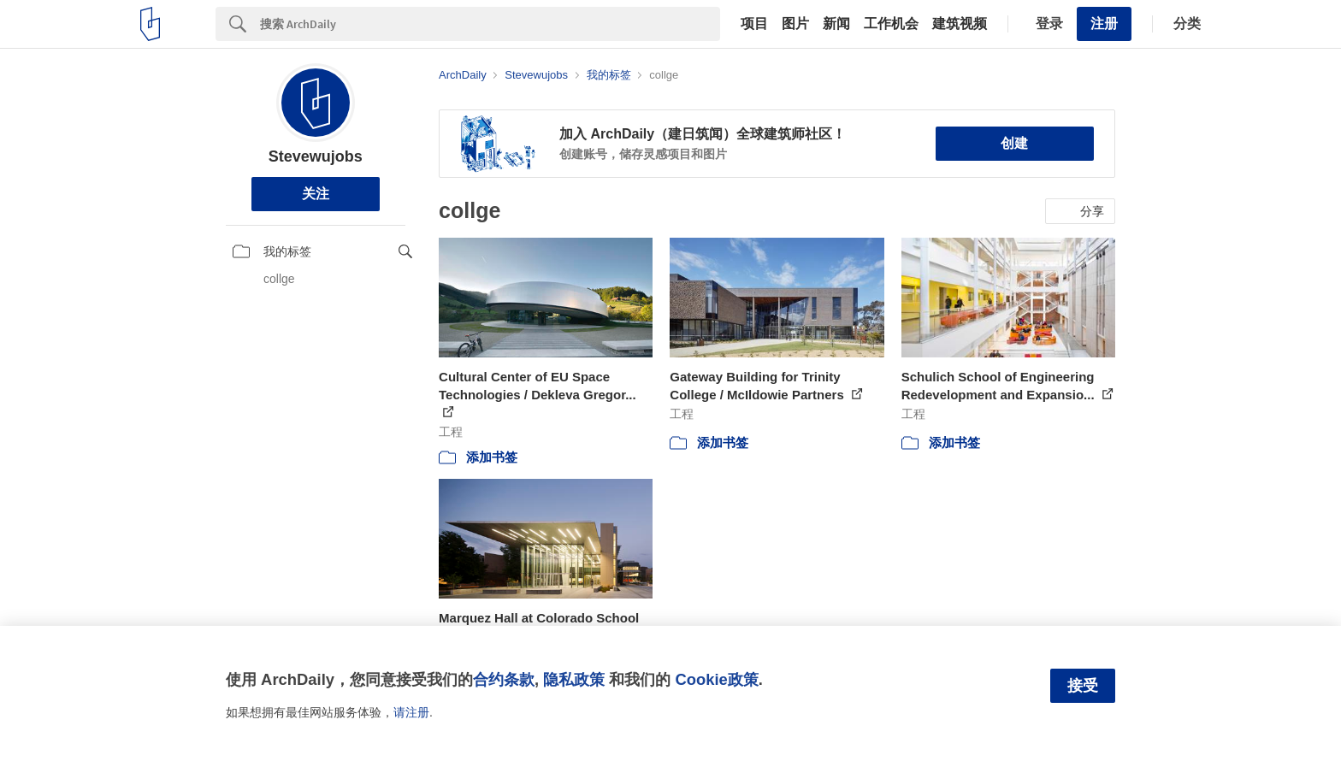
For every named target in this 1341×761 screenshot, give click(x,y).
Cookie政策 (716, 679)
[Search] (490, 24)
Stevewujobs (316, 156)
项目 (754, 24)
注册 (1104, 23)
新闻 (836, 24)
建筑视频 (959, 24)
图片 (795, 24)
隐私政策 (574, 679)
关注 (315, 193)
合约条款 (504, 679)
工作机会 (891, 24)
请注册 (411, 712)
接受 (1082, 685)
